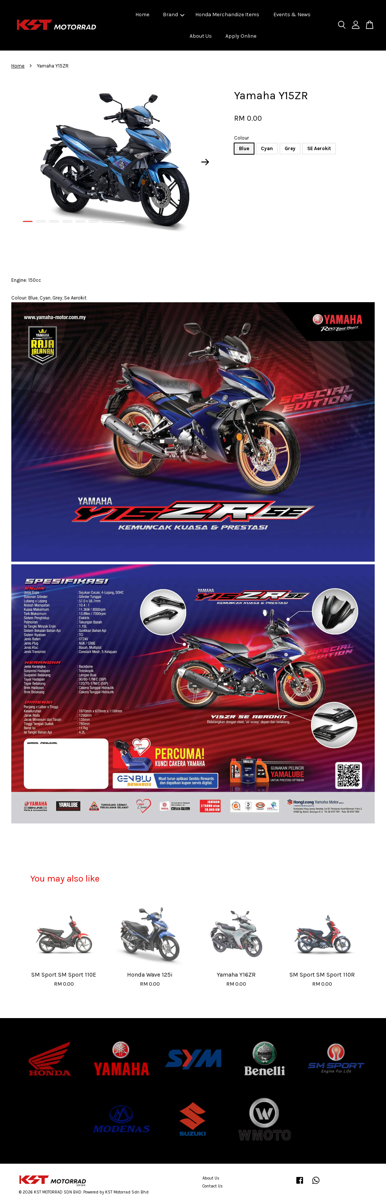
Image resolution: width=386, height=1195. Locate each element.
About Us (201, 36)
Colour (241, 138)
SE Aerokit (319, 148)
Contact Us (212, 1186)
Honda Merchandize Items (227, 14)
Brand (173, 14)
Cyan (267, 148)
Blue (244, 148)
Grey (290, 148)
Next (205, 161)
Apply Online (240, 36)
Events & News (292, 14)
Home (142, 14)
